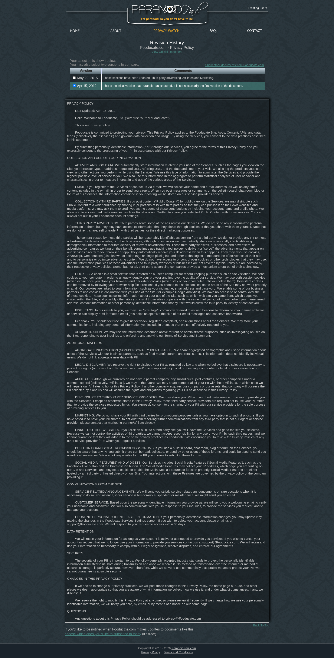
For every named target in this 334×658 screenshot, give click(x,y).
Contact (254, 31)
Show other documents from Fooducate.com (234, 65)
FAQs (213, 31)
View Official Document (167, 52)
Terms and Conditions (178, 652)
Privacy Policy (150, 652)
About (117, 31)
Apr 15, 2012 (84, 86)
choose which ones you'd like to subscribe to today (103, 634)
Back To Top (261, 625)
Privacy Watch (166, 31)
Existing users (257, 8)
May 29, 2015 (85, 78)
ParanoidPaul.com (183, 648)
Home (75, 31)
